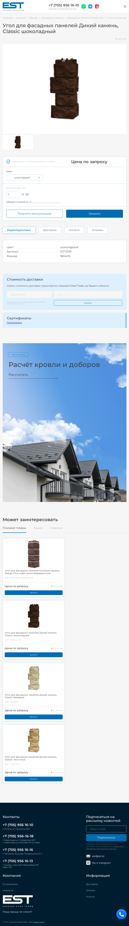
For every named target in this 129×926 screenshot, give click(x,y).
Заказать (95, 213)
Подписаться (106, 837)
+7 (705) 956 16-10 (64, 5)
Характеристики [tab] (19, 230)
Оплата (90, 890)
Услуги (90, 896)
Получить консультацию (34, 213)
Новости (8, 890)
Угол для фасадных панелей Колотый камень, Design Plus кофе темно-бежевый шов (33, 572)
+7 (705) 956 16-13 (18, 861)
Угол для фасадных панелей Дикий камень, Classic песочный (31, 759)
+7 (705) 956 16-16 (18, 850)
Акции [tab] (38, 528)
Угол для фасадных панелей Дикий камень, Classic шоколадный (31, 634)
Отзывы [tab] (97, 230)
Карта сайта (39, 922)
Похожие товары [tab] (14, 528)
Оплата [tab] (74, 230)
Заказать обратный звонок (63, 8)
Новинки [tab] (56, 528)
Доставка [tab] (50, 230)
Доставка (92, 884)
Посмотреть (14, 322)
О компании (10, 884)
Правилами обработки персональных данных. (105, 848)
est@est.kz (95, 856)
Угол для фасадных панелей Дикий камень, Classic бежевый (31, 697)
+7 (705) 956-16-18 (18, 836)
